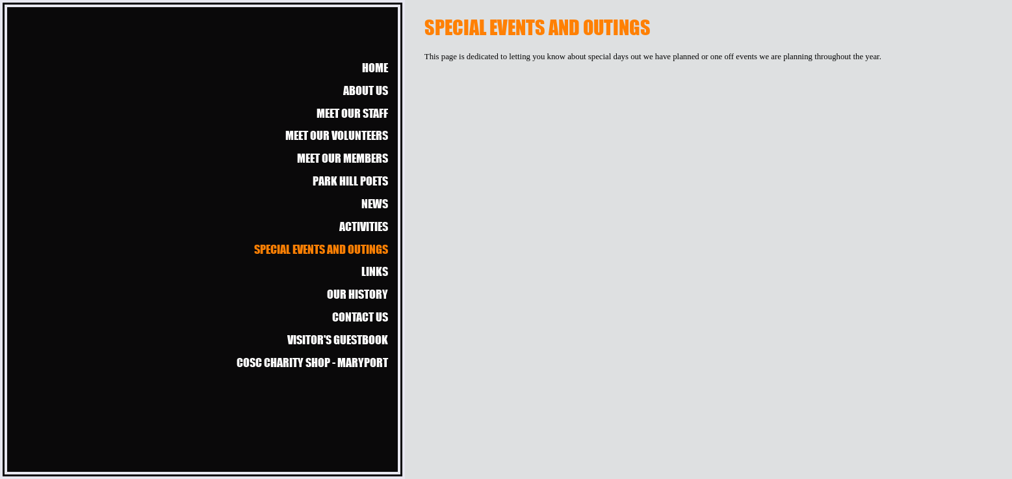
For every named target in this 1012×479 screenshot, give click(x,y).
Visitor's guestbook (337, 339)
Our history (357, 294)
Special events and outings (321, 249)
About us (365, 90)
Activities (363, 226)
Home (375, 67)
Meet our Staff (352, 113)
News (374, 203)
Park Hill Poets (350, 180)
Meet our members (342, 158)
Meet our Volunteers (336, 135)
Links (374, 271)
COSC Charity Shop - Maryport (312, 362)
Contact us (360, 316)
